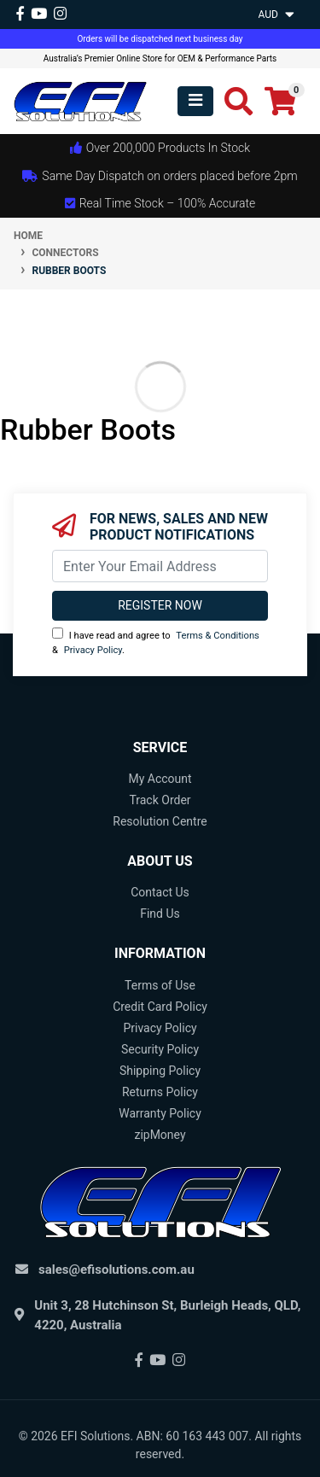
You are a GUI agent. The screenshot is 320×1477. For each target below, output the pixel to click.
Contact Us (160, 892)
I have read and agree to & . (155, 642)
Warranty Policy (160, 1113)
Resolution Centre (160, 821)
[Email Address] (160, 566)
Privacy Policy (93, 650)
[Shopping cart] (280, 101)
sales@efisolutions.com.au (116, 1269)
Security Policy (160, 1049)
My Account (159, 778)
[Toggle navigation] (195, 101)
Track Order (159, 800)
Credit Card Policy (160, 1006)
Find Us (160, 913)
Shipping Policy (160, 1070)
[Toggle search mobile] (233, 101)
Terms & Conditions (217, 635)
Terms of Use (160, 985)
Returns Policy (160, 1092)
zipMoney (159, 1134)
